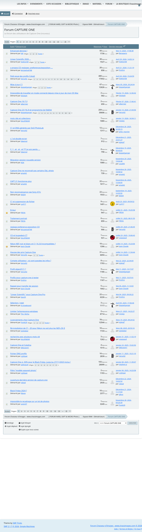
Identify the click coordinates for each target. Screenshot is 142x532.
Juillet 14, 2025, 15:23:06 (125, 244)
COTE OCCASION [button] (54, 4)
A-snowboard (26, 305)
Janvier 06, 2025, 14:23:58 (126, 370)
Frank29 (24, 322)
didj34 (23, 195)
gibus (121, 394)
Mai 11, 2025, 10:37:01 (124, 277)
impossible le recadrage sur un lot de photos (29, 401)
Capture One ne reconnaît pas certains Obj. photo (32, 170)
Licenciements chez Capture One (24, 320)
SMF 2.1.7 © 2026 (11, 526)
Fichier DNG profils (18, 353)
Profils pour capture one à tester (24, 277)
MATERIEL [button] (97, 4)
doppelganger (26, 87)
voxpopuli (123, 238)
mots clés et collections (20, 118)
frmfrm (122, 70)
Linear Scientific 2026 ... (20, 59)
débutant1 (25, 348)
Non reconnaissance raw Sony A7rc (25, 192)
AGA (22, 162)
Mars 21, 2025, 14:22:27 (125, 311)
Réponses (98, 46)
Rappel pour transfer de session (24, 286)
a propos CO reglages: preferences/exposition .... (31, 67)
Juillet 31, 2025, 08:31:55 (125, 218)
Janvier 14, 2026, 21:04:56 (126, 110)
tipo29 (23, 297)
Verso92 (24, 79)
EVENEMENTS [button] (36, 4)
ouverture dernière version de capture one (28, 380)
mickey (121, 121)
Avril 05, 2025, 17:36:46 (125, 303)
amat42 (24, 173)
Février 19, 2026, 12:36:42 (126, 93)
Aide (116, 529)
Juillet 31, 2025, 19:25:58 (125, 210)
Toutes (40, 54)
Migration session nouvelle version (25, 160)
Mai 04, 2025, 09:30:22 (124, 294)
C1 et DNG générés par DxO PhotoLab (27, 128)
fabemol (24, 141)
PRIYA (23, 213)
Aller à (96, 423)
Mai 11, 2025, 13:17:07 (124, 269)
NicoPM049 (25, 121)
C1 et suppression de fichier (22, 201)
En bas (7, 42)
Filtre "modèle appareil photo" (23, 370)
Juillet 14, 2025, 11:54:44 (125, 252)
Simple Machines (27, 526)
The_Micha (25, 314)
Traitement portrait (18, 218)
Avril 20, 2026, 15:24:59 (125, 76)
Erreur (13, 210)
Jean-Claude (25, 246)
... (61, 42)
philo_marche (124, 132)
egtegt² (122, 142)
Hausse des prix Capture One (23, 252)
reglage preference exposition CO (25, 227)
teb (22, 53)
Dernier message (117, 46)
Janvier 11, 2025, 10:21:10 (126, 353)
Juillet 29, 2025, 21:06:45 (125, 227)
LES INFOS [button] (22, 4)
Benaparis (123, 53)
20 (78, 79)
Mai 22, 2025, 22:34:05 (124, 261)
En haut (7, 411)
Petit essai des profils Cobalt (22, 76)
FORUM (109, 4)
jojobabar (24, 331)
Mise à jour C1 (16, 84)
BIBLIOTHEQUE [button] (72, 4)
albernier (24, 104)
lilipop (23, 393)
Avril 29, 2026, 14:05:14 (125, 59)
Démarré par (21, 46)
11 (50, 42)
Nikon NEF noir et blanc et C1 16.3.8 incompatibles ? (33, 244)
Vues (105, 46)
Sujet (12, 46)
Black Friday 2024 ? (18, 390)
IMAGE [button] (86, 4)
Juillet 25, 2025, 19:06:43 (125, 235)
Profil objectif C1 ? (18, 269)
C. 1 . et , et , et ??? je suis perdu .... (25, 149)
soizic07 (24, 404)
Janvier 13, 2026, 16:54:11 (126, 118)
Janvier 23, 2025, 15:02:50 (126, 345)
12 (54, 42)
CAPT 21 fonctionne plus (21, 181)
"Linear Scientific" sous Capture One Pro (27, 294)
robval (23, 382)
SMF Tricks (17, 523)
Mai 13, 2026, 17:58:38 (124, 51)
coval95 (122, 164)
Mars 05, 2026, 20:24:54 (125, 84)
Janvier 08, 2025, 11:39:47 (126, 362)
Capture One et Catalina (20, 345)
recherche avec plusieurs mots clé (25, 336)
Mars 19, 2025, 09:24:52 (125, 320)
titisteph (24, 96)
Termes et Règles (126, 529)
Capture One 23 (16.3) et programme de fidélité (31, 110)
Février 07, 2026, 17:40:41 (126, 101)
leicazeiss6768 (26, 70)
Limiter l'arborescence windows (24, 311)
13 (58, 42)
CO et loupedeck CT (18, 235)
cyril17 (23, 204)
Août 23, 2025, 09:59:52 (125, 201)
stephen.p (123, 364)
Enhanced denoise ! (18, 51)
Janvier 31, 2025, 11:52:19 (126, 337)
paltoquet (24, 365)
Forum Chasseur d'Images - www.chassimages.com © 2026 (116, 525)
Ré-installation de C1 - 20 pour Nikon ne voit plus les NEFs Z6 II (37, 328)
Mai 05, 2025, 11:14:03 (124, 286)
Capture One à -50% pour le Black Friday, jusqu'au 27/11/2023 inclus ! (40, 362)
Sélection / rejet (17, 303)
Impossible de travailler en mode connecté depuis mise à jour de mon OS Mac (44, 93)
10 (46, 42)
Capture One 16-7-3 (18, 101)
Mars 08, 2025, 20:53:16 (125, 328)
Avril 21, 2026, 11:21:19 (125, 68)
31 (65, 42)
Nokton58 (25, 62)
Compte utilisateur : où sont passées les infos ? (30, 260)
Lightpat (24, 356)
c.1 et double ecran (18, 138)
